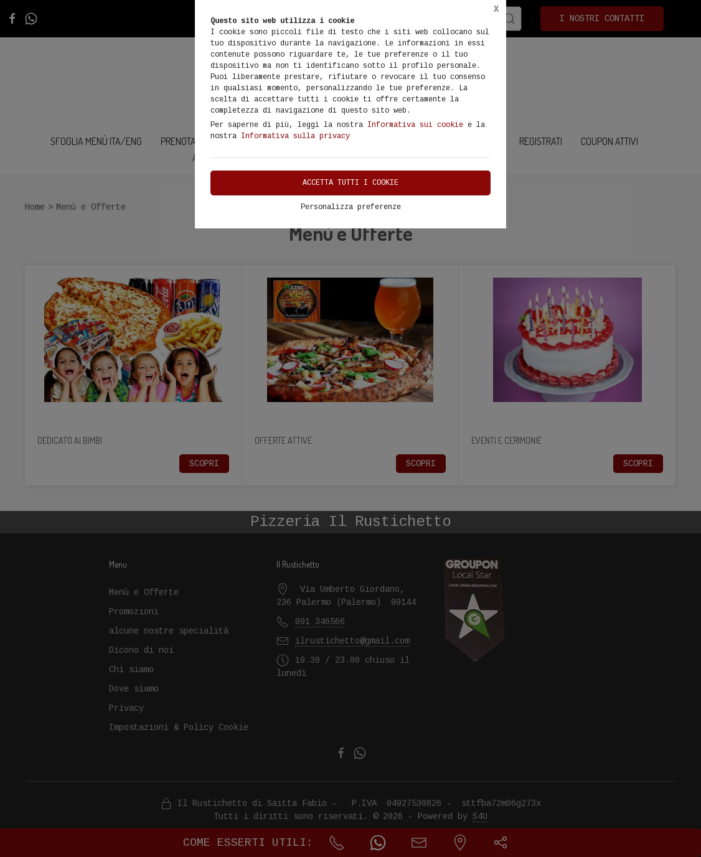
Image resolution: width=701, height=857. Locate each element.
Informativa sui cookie (415, 125)
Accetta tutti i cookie (350, 183)
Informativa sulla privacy (295, 136)
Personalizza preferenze (351, 207)
